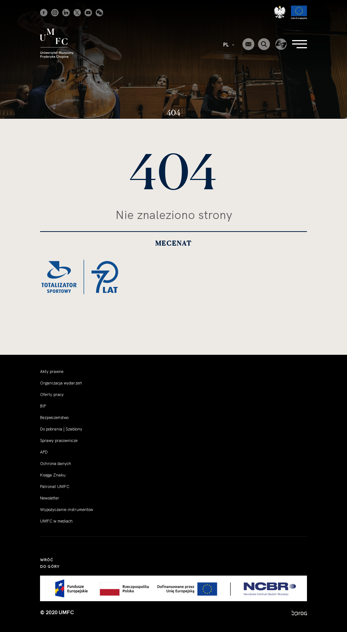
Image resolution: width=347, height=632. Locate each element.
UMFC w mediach (56, 521)
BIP (43, 406)
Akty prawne (51, 371)
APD (44, 452)
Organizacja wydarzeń (61, 383)
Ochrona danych (55, 463)
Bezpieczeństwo (54, 417)
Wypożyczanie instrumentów (66, 509)
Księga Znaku (53, 475)
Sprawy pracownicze (58, 440)
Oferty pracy (52, 394)
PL (228, 45)
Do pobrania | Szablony (61, 429)
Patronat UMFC (54, 486)
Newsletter (49, 498)
